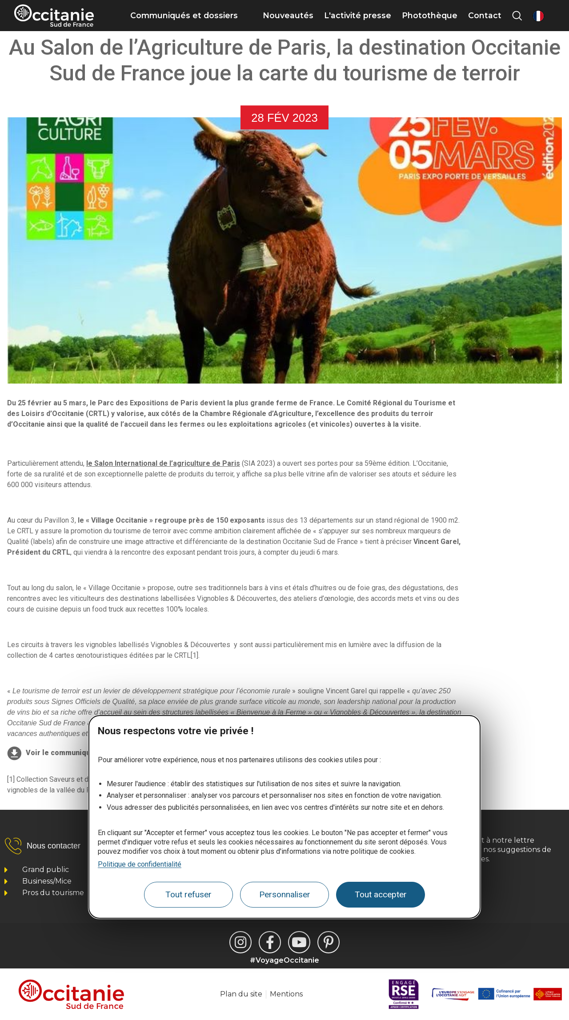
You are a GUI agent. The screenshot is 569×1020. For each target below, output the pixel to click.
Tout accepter (381, 894)
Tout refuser (188, 894)
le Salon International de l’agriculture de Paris (163, 463)
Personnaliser (284, 894)
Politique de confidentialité (139, 864)
